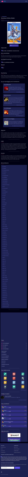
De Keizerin (4, 171)
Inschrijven (17, 467)
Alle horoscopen (24, 390)
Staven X (3, 222)
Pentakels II (4, 233)
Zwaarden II (4, 284)
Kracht (3, 186)
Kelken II (3, 259)
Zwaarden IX (4, 297)
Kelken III (4, 261)
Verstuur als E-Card (14, 45)
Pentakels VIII (4, 244)
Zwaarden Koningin (5, 304)
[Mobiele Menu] (26, 1)
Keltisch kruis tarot (20, 105)
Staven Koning (4, 230)
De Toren (4, 195)
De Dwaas (4, 166)
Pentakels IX (4, 246)
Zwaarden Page (5, 301)
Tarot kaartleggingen (14, 343)
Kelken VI (4, 266)
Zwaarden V (4, 290)
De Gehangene (5, 188)
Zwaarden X (4, 299)
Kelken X (3, 273)
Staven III (4, 210)
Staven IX (4, 221)
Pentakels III (4, 235)
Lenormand (3, 450)
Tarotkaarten (4, 16)
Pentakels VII (4, 242)
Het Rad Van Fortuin (5, 184)
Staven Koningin (5, 228)
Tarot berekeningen (14, 348)
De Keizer (4, 173)
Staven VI (4, 215)
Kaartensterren (7, 20)
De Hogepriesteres (5, 170)
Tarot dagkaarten (14, 345)
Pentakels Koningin (5, 253)
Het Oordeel (4, 202)
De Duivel (4, 193)
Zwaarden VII (4, 293)
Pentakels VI (4, 241)
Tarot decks (14, 346)
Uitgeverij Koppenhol (17, 452)
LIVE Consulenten (16, 448)
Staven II (3, 208)
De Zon (3, 201)
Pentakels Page (5, 250)
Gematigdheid (4, 191)
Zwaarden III (4, 286)
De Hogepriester (5, 175)
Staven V (3, 213)
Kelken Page (4, 275)
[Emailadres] (7, 468)
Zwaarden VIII (4, 295)
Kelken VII (4, 268)
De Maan (4, 199)
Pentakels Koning (5, 255)
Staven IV (4, 212)
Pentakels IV (4, 237)
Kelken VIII (4, 270)
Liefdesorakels (16, 450)
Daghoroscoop (3, 447)
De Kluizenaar (4, 182)
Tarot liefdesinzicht (20, 92)
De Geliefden (4, 177)
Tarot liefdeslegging (20, 115)
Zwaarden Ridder (5, 303)
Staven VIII (4, 219)
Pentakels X (4, 248)
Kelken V (3, 264)
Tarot (2, 448)
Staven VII (4, 217)
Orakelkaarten (3, 452)
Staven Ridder (4, 226)
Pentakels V (4, 239)
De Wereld (4, 204)
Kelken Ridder (4, 277)
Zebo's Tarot (16, 447)
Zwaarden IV (4, 288)
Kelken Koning (4, 281)
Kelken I (3, 257)
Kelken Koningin (5, 279)
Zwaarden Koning (5, 306)
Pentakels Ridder (5, 252)
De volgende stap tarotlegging (18, 125)
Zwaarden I (4, 283)
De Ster (3, 197)
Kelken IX (4, 272)
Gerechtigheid (4, 181)
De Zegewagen (5, 179)
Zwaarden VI (4, 292)
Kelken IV (4, 262)
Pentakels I (4, 232)
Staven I (3, 206)
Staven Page (4, 224)
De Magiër (4, 168)
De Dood (4, 190)
